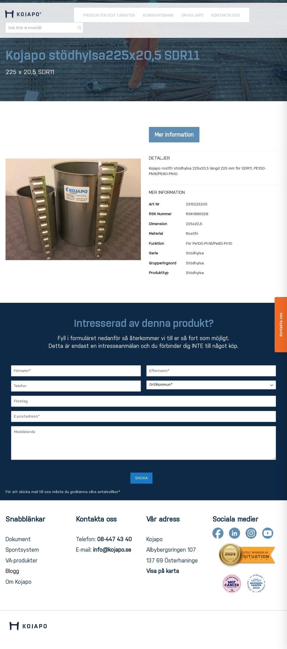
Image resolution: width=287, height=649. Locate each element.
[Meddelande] (143, 443)
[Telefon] (76, 386)
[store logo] (23, 15)
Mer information (174, 134)
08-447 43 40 (114, 539)
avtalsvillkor (108, 491)
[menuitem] (109, 15)
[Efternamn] (211, 370)
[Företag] (143, 401)
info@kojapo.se (112, 549)
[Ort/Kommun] (211, 384)
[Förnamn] (76, 370)
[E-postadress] (143, 416)
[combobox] (45, 28)
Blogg (12, 571)
